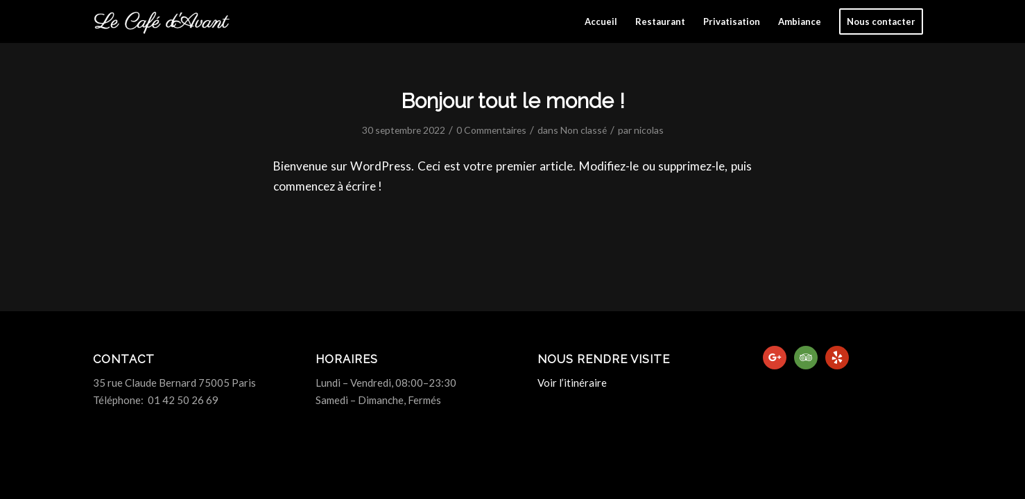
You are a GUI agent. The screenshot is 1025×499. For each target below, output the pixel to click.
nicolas (649, 130)
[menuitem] (601, 21)
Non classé (583, 130)
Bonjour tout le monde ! (513, 101)
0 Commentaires (491, 130)
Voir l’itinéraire (572, 382)
